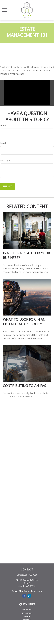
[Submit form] (7, 186)
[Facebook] (24, 596)
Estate (27, 616)
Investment (27, 613)
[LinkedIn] (29, 596)
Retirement (27, 609)
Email (3, 143)
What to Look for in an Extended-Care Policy (24, 321)
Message (5, 160)
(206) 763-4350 (30, 574)
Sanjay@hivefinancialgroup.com (27, 591)
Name (3, 125)
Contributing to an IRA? (25, 385)
